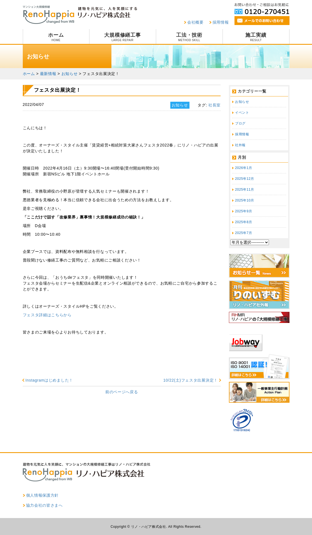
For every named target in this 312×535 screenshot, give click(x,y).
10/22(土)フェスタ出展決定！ (190, 380)
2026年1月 (243, 168)
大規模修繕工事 (123, 37)
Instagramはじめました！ (49, 380)
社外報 (240, 145)
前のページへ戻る (121, 392)
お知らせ (242, 102)
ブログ (240, 123)
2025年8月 (243, 222)
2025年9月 (243, 211)
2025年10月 (244, 200)
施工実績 (256, 37)
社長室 (214, 105)
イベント (242, 113)
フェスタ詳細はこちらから (47, 315)
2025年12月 (244, 179)
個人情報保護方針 (42, 495)
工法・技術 (189, 37)
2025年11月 (244, 189)
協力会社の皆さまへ (44, 505)
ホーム (56, 37)
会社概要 (195, 22)
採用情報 (221, 22)
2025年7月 (243, 233)
